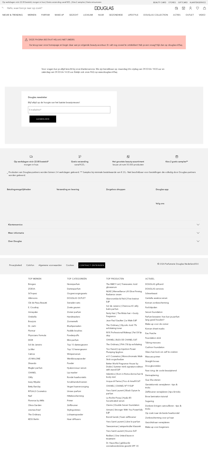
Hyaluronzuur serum (76, 368)
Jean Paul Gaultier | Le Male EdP (121, 320)
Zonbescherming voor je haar (159, 418)
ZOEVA (31, 289)
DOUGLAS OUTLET (76, 298)
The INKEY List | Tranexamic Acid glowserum (121, 285)
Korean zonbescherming (157, 303)
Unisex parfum (74, 391)
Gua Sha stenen (153, 380)
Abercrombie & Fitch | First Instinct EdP (122, 300)
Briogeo (32, 284)
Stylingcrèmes (73, 410)
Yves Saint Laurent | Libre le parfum (123, 421)
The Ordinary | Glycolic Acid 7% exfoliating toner (121, 327)
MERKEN (32, 15)
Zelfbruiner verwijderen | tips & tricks (163, 392)
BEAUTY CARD (159, 2)
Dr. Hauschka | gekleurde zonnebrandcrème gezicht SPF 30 (122, 444)
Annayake (33, 312)
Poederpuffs (73, 335)
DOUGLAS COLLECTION (156, 15)
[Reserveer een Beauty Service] (176, 8)
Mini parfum (72, 340)
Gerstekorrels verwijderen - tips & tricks (161, 386)
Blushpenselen (74, 326)
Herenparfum (73, 284)
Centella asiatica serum (156, 298)
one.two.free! (34, 410)
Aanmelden (42, 119)
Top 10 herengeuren (77, 349)
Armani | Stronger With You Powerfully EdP (124, 411)
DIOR (30, 340)
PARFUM (45, 15)
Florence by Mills (36, 400)
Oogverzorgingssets (77, 293)
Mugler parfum (35, 368)
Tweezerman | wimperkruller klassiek (123, 426)
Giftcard (183, 2)
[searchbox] (28, 8)
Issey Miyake (34, 382)
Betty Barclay (34, 386)
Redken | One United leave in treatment (120, 437)
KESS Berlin (33, 419)
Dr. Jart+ (32, 326)
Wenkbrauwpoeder (76, 358)
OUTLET (190, 15)
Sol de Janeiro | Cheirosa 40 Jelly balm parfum (122, 307)
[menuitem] (14, 15)
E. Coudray (33, 307)
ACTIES (176, 15)
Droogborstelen (153, 366)
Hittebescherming (75, 396)
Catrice (31, 354)
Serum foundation (153, 312)
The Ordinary (34, 414)
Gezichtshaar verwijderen (157, 422)
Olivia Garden (35, 405)
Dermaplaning (152, 375)
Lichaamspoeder (75, 414)
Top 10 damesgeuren (77, 344)
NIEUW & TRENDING (12, 15)
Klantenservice (198, 2)
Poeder (70, 363)
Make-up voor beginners (157, 427)
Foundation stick (153, 338)
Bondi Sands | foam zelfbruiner (121, 417)
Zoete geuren (73, 307)
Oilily (30, 377)
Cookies (70, 265)
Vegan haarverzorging (78, 386)
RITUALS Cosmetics (37, 391)
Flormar (31, 331)
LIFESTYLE (133, 15)
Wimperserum (73, 354)
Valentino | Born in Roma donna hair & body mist (124, 375)
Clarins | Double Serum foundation (122, 405)
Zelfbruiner (72, 405)
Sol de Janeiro (35, 344)
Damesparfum (74, 289)
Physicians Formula (37, 335)
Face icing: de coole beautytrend (161, 370)
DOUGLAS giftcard (154, 284)
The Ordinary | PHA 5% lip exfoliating (124, 344)
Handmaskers (73, 317)
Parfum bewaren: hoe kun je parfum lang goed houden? (162, 318)
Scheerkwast (151, 293)
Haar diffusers (74, 419)
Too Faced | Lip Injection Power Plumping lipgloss (121, 350)
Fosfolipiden (151, 307)
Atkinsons (33, 298)
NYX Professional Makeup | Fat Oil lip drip (124, 334)
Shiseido (32, 363)
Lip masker (72, 372)
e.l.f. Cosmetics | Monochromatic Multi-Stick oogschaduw (124, 358)
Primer (70, 400)
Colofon (30, 265)
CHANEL (32, 372)
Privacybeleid (15, 265)
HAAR (101, 15)
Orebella (32, 317)
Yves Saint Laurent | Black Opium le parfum (123, 392)
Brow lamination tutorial (156, 396)
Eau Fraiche (150, 333)
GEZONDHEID (116, 15)
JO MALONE (34, 358)
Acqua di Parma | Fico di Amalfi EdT (123, 381)
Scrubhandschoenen (77, 382)
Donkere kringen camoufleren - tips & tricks (163, 407)
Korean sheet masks (155, 328)
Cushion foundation (155, 347)
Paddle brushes (74, 331)
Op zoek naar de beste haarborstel (162, 413)
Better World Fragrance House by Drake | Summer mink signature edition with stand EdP (124, 366)
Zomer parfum (74, 312)
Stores (172, 2)
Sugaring (149, 401)
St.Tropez (32, 293)
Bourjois (32, 321)
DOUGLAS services (154, 289)
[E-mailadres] (69, 109)
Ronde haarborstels (76, 377)
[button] (104, 224)
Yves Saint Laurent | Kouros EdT (121, 431)
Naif (30, 396)
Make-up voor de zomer (156, 324)
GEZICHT (73, 15)
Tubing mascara (153, 342)
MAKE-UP (59, 15)
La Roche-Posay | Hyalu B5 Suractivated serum (118, 399)
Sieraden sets (73, 303)
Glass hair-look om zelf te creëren (161, 352)
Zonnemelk (72, 321)
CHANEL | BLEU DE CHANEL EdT (121, 340)
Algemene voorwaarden (50, 265)
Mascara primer (152, 356)
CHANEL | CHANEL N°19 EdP (120, 386)
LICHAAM (88, 15)
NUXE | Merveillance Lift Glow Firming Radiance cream (124, 293)
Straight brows (152, 361)
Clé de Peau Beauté (37, 303)
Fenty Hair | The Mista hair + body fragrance (122, 315)
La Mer (31, 349)
